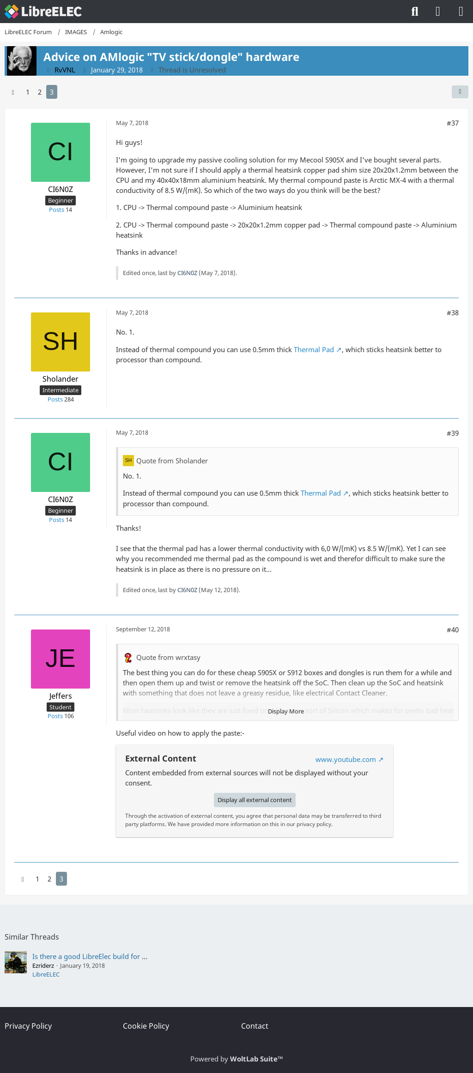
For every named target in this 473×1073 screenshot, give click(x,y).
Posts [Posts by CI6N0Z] (56, 209)
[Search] (415, 11)
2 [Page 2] (40, 91)
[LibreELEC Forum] (43, 11)
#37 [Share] (453, 122)
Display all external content (255, 800)
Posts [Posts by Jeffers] (55, 716)
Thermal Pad (314, 349)
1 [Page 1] (28, 91)
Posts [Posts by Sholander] (55, 399)
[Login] (438, 11)
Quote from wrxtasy (168, 657)
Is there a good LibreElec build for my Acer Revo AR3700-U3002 (132, 956)
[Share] (460, 91)
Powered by (236, 1058)
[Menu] (461, 11)
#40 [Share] (453, 629)
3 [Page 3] (52, 91)
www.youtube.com (345, 759)
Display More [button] (286, 711)
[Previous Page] (13, 92)
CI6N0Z (187, 273)
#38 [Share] (453, 312)
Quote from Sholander (172, 460)
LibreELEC (46, 974)
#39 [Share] (453, 433)
